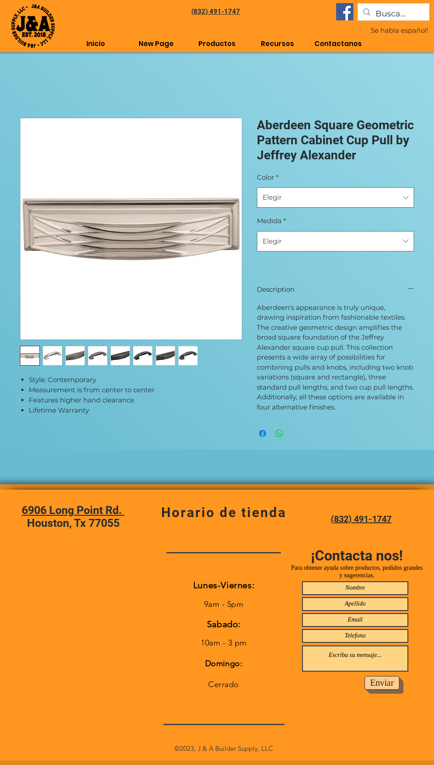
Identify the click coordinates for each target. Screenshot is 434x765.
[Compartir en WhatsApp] (279, 433)
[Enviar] (381, 683)
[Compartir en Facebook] (262, 433)
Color (268, 177)
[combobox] (335, 197)
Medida (271, 220)
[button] (277, 43)
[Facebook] (344, 11)
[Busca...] (393, 14)
